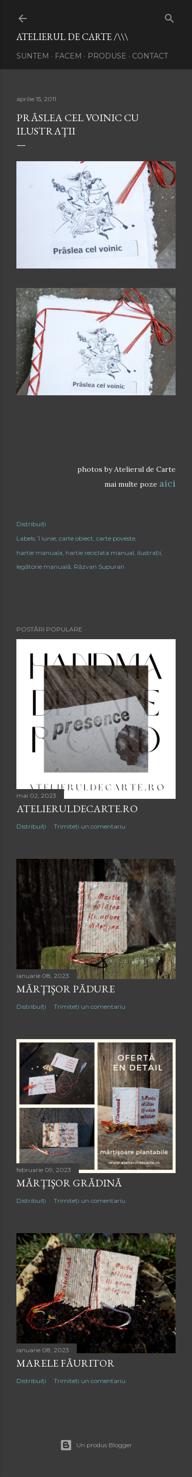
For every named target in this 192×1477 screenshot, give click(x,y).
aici (167, 483)
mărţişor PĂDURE (65, 988)
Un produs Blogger (96, 1445)
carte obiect (76, 538)
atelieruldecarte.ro (77, 808)
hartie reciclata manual (100, 553)
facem (68, 56)
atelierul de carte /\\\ (72, 37)
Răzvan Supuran (99, 566)
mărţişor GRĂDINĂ (69, 1183)
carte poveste (115, 538)
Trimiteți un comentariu (89, 826)
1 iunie (47, 538)
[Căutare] (169, 16)
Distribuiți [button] (31, 524)
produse (107, 56)
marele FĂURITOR (65, 1363)
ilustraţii (149, 553)
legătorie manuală (43, 566)
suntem (32, 56)
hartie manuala (39, 553)
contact (150, 56)
